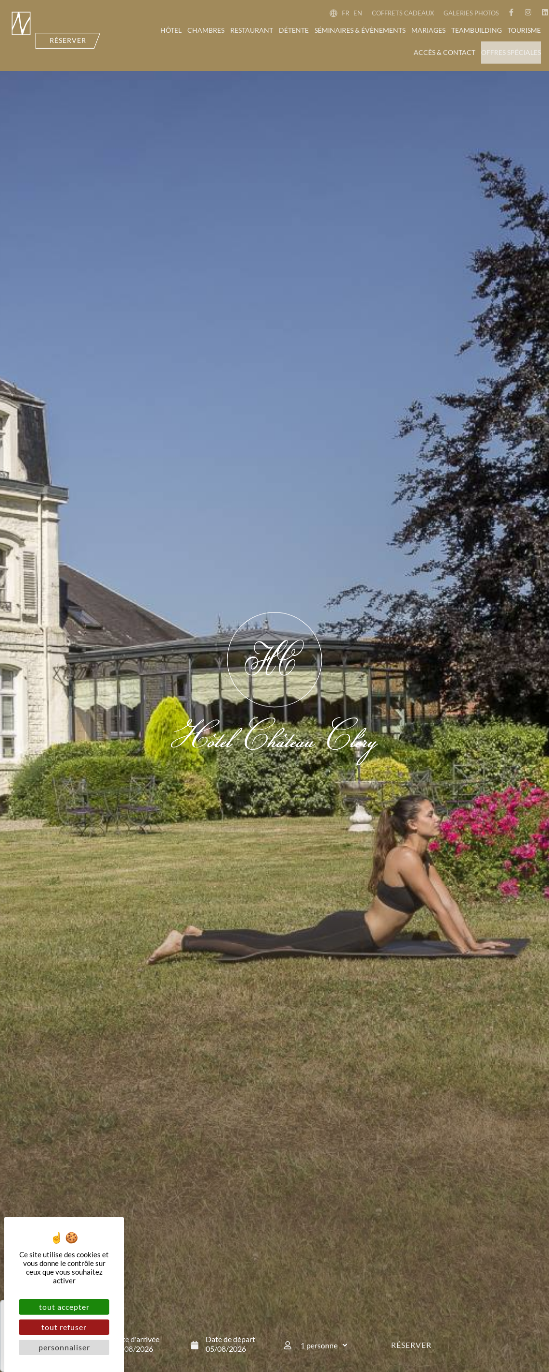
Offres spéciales (511, 52)
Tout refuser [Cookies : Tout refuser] (64, 1327)
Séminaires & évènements (359, 30)
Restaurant (251, 30)
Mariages (428, 30)
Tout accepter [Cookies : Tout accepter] (64, 1306)
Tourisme (524, 30)
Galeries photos (471, 13)
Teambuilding (476, 30)
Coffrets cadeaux (403, 13)
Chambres (205, 30)
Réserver (411, 1344)
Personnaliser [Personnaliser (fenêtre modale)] (64, 1347)
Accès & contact (444, 52)
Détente (294, 30)
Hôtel (171, 30)
